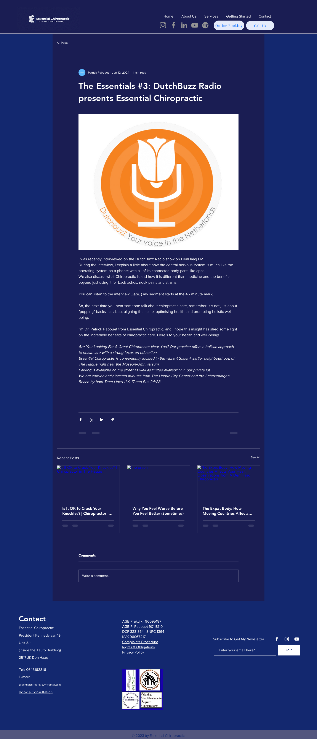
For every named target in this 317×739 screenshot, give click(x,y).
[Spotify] (205, 25)
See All (255, 457)
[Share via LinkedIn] (102, 420)
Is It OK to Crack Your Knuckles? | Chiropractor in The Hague (86, 511)
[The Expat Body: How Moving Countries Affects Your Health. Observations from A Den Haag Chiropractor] (228, 483)
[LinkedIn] (184, 25)
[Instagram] (163, 25)
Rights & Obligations (138, 647)
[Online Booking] (229, 25)
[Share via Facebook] (80, 420)
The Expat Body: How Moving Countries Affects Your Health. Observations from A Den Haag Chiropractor (226, 511)
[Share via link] (112, 420)
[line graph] (158, 483)
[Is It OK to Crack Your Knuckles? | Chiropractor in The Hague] (88, 483)
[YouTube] (195, 25)
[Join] (289, 650)
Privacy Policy (133, 652)
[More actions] (236, 72)
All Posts (62, 42)
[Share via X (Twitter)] (91, 420)
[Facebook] (173, 25)
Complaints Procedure (140, 642)
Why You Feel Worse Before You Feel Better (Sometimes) (158, 511)
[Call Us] (260, 25)
